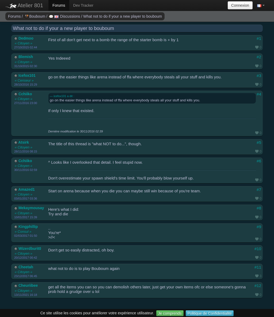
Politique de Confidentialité (210, 313)
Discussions (65, 16)
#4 (259, 94)
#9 (259, 226)
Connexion (240, 5)
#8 (259, 208)
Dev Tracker (83, 5)
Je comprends (170, 313)
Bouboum (35, 16)
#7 (259, 189)
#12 (257, 285)
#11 (257, 267)
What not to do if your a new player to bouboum (122, 16)
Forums (58, 5)
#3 (259, 75)
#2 (259, 57)
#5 (259, 142)
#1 (259, 38)
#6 (259, 161)
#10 (257, 248)
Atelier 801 (24, 5)
